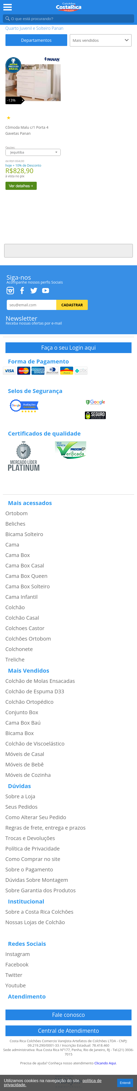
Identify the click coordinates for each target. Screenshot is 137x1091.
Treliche (15, 659)
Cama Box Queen (26, 576)
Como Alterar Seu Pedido (35, 817)
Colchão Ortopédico (29, 702)
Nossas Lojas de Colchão (35, 922)
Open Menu (7, 7)
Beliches (15, 523)
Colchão (15, 607)
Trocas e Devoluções (30, 838)
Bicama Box (19, 733)
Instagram (17, 954)
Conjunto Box (21, 712)
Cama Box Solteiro (27, 586)
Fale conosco (68, 1014)
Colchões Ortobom (28, 638)
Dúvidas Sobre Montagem (36, 880)
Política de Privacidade (32, 848)
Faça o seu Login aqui (68, 347)
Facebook (17, 964)
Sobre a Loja (20, 796)
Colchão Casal (22, 617)
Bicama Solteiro (24, 534)
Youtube (15, 985)
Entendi (125, 1083)
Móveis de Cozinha (28, 775)
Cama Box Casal (24, 565)
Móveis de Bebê (24, 764)
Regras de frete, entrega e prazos (45, 827)
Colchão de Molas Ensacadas (40, 681)
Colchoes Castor (25, 628)
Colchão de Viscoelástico (35, 743)
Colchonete (19, 649)
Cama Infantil (21, 597)
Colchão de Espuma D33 (34, 691)
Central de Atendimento (68, 1030)
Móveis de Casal (24, 754)
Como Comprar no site (32, 859)
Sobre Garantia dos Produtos (40, 890)
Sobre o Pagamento (29, 869)
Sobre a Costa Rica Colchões (39, 911)
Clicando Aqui (105, 1063)
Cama (12, 544)
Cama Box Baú (23, 722)
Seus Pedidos (21, 807)
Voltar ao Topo (68, 250)
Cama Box (17, 555)
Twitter (13, 975)
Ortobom (16, 513)
